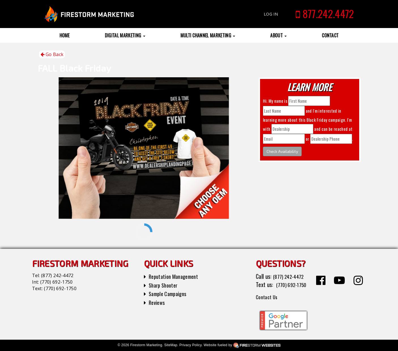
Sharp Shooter (165, 285)
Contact (330, 35)
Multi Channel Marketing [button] (207, 35)
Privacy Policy (190, 345)
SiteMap (170, 345)
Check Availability (282, 151)
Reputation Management (176, 276)
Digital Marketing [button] (125, 35)
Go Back (52, 54)
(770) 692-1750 (56, 282)
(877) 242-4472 (57, 275)
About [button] (278, 35)
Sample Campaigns (169, 293)
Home (64, 35)
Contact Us (268, 296)
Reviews (157, 302)
